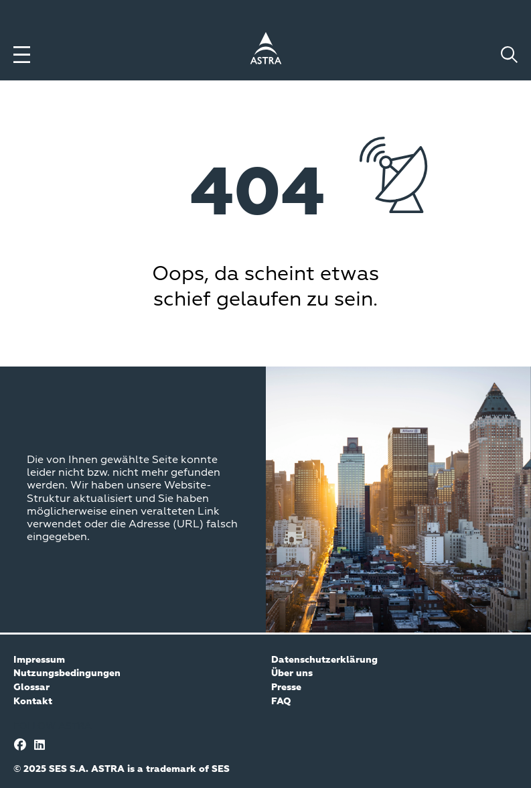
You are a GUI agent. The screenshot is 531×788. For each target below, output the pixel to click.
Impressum (39, 660)
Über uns (292, 673)
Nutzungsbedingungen (67, 673)
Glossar (31, 687)
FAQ (281, 701)
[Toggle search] (509, 54)
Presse (286, 687)
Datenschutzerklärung (324, 660)
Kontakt (32, 701)
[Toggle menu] (21, 54)
